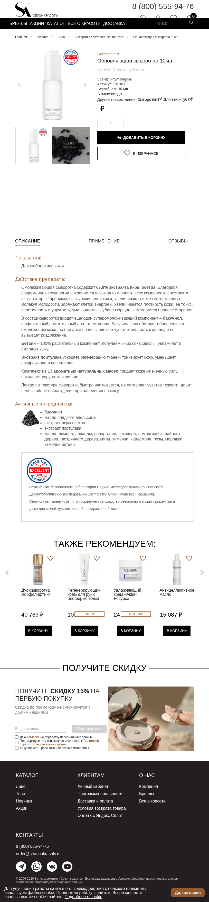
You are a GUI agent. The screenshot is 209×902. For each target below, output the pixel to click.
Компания (148, 797)
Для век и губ (178, 112)
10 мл (123, 102)
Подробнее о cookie (83, 897)
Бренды (146, 803)
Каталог (29, 785)
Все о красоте (152, 810)
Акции (21, 817)
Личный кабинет (93, 797)
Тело (20, 803)
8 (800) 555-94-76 (163, 10)
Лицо (20, 797)
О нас (148, 785)
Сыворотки (150, 112)
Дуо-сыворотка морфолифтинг (35, 603)
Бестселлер (108, 66)
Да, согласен (188, 892)
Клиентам (94, 785)
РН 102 (119, 97)
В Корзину (38, 641)
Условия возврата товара (102, 817)
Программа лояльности (100, 803)
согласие (33, 748)
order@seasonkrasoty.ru (38, 861)
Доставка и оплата (95, 810)
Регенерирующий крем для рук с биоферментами (84, 605)
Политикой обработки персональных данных (59, 753)
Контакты (32, 842)
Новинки (24, 810)
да (119, 106)
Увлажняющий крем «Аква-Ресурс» (127, 605)
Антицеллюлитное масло (176, 603)
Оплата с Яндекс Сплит (100, 824)
